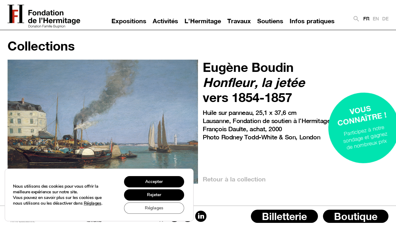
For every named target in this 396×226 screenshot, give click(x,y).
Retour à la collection (234, 179)
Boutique (355, 216)
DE (385, 18)
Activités (165, 21)
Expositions (128, 21)
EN (376, 18)
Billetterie (284, 216)
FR (366, 18)
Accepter (154, 182)
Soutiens (270, 21)
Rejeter (154, 195)
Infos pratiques (312, 21)
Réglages (92, 203)
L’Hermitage (202, 21)
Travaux (239, 21)
